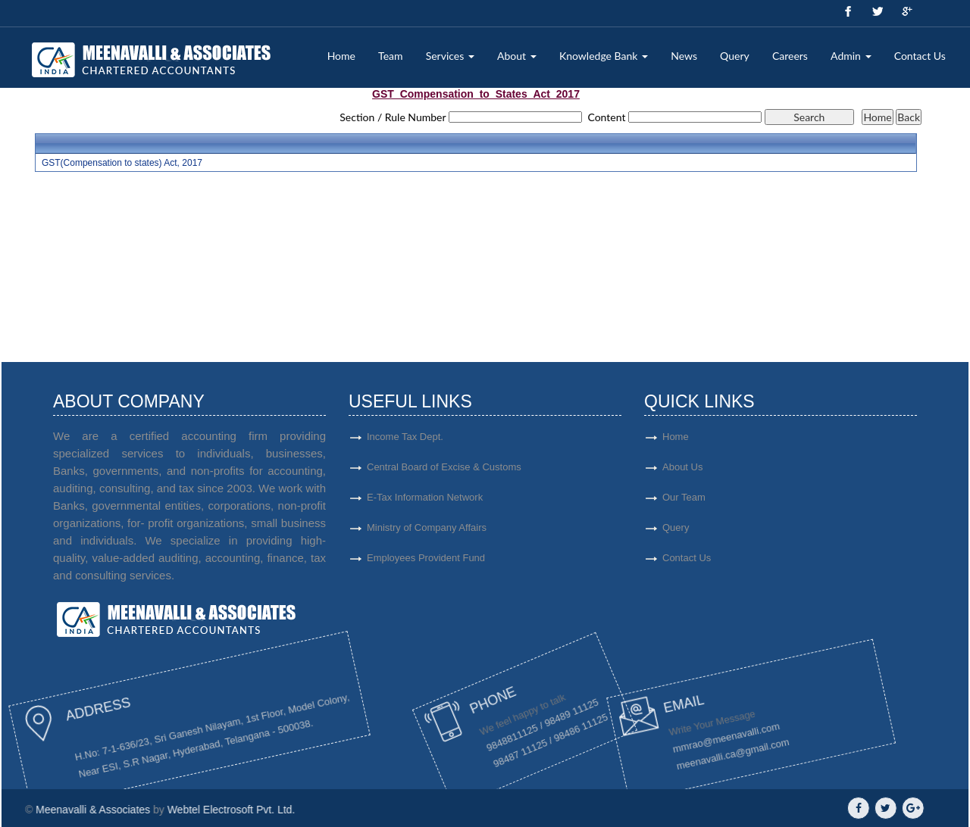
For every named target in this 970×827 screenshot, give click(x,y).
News (684, 55)
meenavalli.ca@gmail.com (652, 754)
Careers (790, 55)
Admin (851, 55)
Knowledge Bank (603, 55)
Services (450, 55)
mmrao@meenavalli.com (636, 747)
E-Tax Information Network (425, 503)
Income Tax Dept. (405, 442)
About (517, 55)
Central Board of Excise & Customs (444, 473)
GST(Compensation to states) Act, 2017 (122, 163)
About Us (726, 467)
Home (341, 55)
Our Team (727, 497)
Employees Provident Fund (426, 564)
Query (734, 55)
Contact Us (920, 55)
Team (390, 55)
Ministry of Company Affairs (427, 533)
